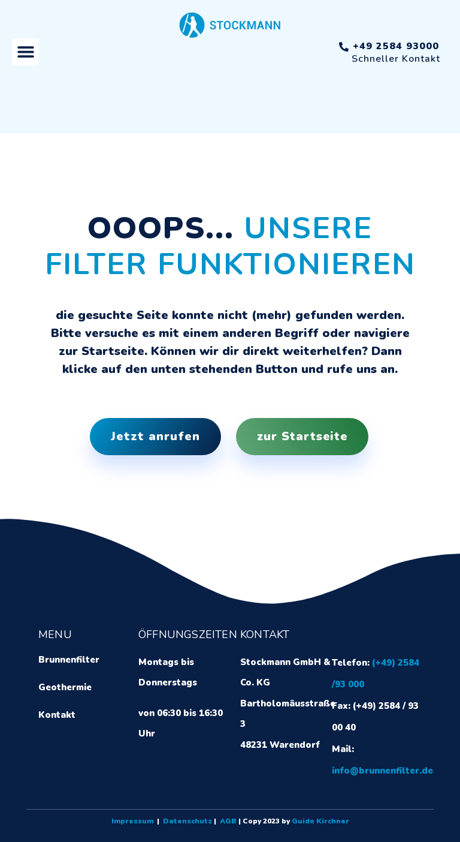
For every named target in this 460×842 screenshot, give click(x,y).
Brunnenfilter (68, 660)
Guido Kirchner (320, 821)
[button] (25, 51)
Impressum (132, 821)
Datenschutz (187, 821)
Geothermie (65, 687)
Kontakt (56, 715)
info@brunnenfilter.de (382, 771)
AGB (228, 821)
